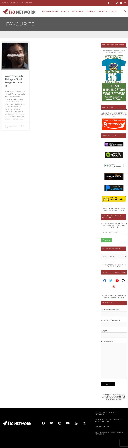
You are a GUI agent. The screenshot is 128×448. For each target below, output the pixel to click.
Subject (114, 334)
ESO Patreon (77, 11)
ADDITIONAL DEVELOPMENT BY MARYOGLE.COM (108, 420)
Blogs (65, 12)
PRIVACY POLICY (102, 427)
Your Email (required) (114, 323)
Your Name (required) (114, 312)
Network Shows (50, 11)
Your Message (114, 360)
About (103, 12)
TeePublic (91, 11)
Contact (114, 11)
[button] (125, 12)
